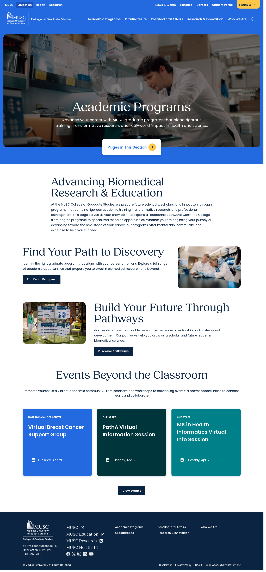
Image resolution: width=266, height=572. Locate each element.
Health (40, 5)
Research (56, 5)
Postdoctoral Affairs (167, 19)
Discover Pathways (113, 351)
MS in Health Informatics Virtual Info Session (203, 432)
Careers (202, 5)
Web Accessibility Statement (223, 566)
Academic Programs (104, 19)
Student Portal (222, 5)
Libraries (186, 5)
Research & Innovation (205, 19)
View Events (131, 492)
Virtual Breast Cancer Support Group (50, 432)
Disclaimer (165, 566)
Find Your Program (41, 279)
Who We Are (237, 19)
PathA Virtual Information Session (131, 431)
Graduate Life (136, 19)
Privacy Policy (183, 566)
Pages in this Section (132, 147)
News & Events (165, 5)
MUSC (9, 5)
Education (25, 5)
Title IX (199, 566)
